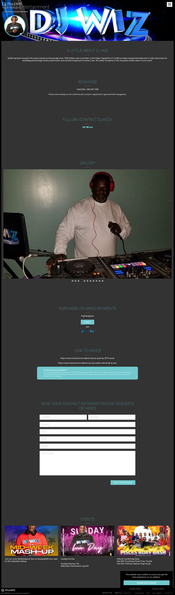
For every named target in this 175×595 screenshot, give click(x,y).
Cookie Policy (135, 588)
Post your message (123, 482)
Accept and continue (146, 583)
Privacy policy (158, 588)
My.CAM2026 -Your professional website (15, 591)
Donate (87, 322)
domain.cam (107, 593)
